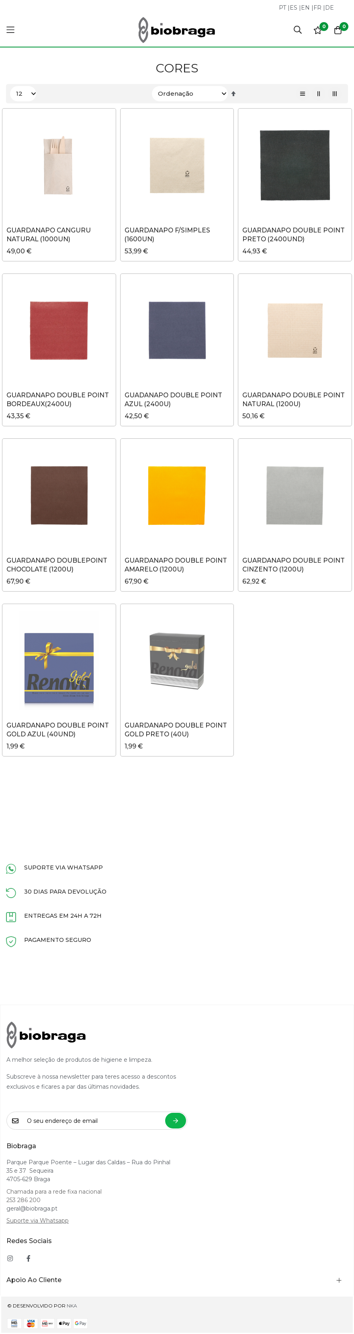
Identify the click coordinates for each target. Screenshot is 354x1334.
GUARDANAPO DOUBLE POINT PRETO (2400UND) (294, 234)
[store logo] (177, 30)
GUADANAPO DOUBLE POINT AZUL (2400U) (175, 400)
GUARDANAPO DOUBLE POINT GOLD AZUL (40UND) (58, 731)
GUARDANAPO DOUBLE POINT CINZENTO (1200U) (294, 565)
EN (305, 7)
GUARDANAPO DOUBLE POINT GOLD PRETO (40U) (177, 731)
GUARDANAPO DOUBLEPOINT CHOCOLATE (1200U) (58, 565)
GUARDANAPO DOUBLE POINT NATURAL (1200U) (294, 400)
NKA (72, 1306)
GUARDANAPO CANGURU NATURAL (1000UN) (49, 234)
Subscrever (175, 1120)
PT (282, 7)
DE (329, 7)
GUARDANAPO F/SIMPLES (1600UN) (168, 234)
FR (317, 7)
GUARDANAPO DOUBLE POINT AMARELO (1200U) (177, 565)
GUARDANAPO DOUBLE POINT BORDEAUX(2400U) (58, 400)
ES (293, 7)
